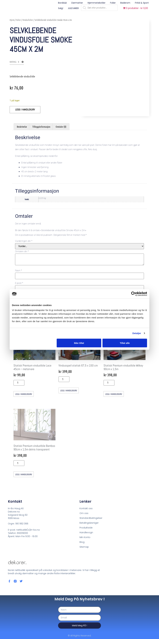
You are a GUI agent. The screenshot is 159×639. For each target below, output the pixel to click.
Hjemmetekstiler (96, 2)
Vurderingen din (23, 241)
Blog (82, 541)
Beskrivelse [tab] (22, 126)
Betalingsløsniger (89, 522)
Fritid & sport (142, 2)
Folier (113, 2)
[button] (17, 63)
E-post (19, 283)
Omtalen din (22, 251)
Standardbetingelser (91, 517)
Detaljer (136, 333)
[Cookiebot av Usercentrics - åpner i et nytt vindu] (133, 294)
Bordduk (62, 2)
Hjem (12, 19)
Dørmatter (77, 2)
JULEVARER (73, 8)
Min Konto (85, 537)
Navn (18, 270)
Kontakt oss (86, 508)
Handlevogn (86, 532)
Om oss (84, 513)
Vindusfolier (28, 19)
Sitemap (84, 546)
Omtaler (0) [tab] (61, 126)
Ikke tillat (79, 343)
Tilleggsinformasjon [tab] (41, 126)
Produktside (86, 527)
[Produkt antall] (19, 383)
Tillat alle (125, 343)
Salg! (60, 8)
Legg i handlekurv (25, 109)
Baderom (125, 2)
